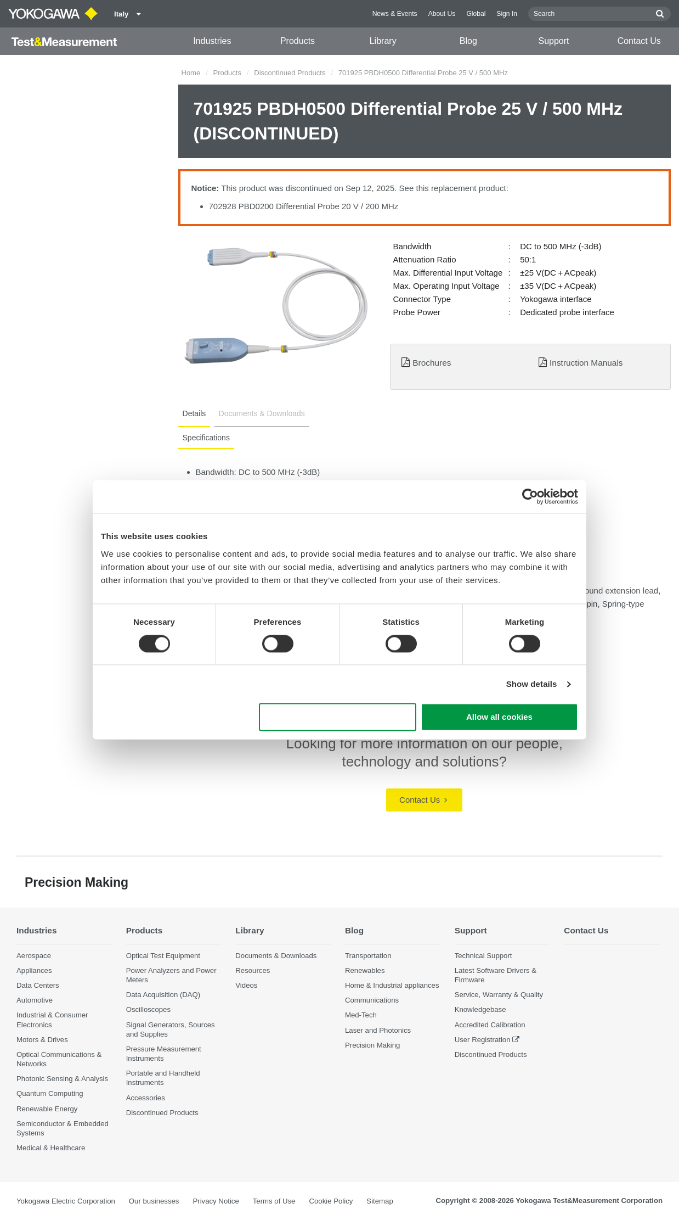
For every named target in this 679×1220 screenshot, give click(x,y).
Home (191, 73)
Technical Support (483, 956)
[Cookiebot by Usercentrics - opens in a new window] (530, 496)
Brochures (431, 362)
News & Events (394, 14)
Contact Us (639, 41)
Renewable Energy (46, 1109)
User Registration (483, 1040)
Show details (531, 684)
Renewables (365, 970)
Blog (468, 41)
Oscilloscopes (148, 1009)
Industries (212, 41)
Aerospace (33, 956)
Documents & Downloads (261, 413)
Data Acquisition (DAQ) (163, 994)
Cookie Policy (331, 1201)
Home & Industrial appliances (392, 985)
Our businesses (154, 1201)
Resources (252, 970)
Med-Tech (361, 1015)
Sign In (506, 14)
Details (194, 413)
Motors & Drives (42, 1040)
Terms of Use (274, 1201)
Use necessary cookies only (338, 717)
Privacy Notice (216, 1201)
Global (475, 14)
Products (297, 41)
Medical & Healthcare (50, 1148)
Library (383, 41)
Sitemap (379, 1201)
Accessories (145, 1098)
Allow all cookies (499, 717)
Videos (246, 985)
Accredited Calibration (490, 1025)
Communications (372, 1000)
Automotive (34, 1000)
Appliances (34, 970)
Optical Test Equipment (163, 956)
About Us (442, 14)
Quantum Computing (49, 1093)
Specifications (206, 437)
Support (554, 41)
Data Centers (37, 985)
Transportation (368, 956)
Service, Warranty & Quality (499, 994)
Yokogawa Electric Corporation (65, 1201)
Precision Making (372, 1045)
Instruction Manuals (586, 362)
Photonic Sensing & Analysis (62, 1079)
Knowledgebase (480, 1009)
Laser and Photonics (378, 1030)
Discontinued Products (289, 73)
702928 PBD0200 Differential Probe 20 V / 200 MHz (304, 206)
